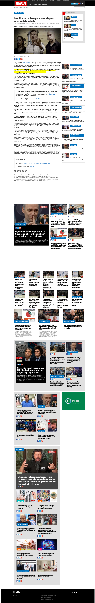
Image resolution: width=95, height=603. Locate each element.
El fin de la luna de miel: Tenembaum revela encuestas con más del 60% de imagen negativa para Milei (73, 159)
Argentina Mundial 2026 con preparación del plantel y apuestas (25, 554)
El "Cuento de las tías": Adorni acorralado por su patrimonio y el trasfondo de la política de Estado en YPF (74, 359)
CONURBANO (44, 4)
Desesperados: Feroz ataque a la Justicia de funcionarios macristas (73, 20)
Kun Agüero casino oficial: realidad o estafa (25, 436)
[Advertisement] (7, 32)
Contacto (15, 595)
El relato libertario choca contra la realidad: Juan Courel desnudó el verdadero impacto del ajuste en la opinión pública (72, 92)
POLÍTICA (29, 4)
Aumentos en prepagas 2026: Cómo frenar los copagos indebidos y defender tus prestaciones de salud (63, 282)
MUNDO (39, 4)
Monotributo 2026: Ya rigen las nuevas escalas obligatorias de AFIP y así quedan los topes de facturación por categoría (75, 222)
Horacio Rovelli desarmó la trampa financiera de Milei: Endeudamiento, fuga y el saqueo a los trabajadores (48, 303)
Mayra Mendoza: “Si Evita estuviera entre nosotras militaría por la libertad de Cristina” (72, 130)
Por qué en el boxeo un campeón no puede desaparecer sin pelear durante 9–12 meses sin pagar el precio (47, 506)
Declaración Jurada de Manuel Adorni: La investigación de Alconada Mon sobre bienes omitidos (73, 149)
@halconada (52, 94)
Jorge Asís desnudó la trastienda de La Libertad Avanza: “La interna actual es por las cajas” (73, 111)
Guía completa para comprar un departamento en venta (45, 576)
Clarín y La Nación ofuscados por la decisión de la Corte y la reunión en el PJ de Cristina (73, 29)
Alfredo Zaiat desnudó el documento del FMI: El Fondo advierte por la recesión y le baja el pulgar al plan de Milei (31, 370)
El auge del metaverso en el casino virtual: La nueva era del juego (46, 554)
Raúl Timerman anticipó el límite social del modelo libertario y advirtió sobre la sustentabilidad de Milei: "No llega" (73, 102)
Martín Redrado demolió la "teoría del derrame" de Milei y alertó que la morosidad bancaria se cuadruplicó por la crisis (75, 246)
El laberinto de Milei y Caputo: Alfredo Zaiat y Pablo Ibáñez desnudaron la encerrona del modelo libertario (63, 303)
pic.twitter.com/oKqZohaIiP (44, 163)
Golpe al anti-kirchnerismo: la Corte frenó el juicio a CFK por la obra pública (73, 38)
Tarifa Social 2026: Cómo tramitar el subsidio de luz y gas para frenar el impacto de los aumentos (20, 302)
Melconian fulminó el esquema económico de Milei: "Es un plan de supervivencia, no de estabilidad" (25, 412)
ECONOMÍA (35, 4)
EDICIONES (74, 3)
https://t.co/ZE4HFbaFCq (30, 163)
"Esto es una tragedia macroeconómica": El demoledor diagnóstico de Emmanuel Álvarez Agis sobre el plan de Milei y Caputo (34, 303)
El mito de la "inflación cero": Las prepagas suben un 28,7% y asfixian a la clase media (26, 506)
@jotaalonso (26, 62)
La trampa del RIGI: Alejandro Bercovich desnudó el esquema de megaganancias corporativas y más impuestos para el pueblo (57, 360)
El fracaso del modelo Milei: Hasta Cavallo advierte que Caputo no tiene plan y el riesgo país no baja (74, 384)
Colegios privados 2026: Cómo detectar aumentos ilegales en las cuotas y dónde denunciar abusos (34, 282)
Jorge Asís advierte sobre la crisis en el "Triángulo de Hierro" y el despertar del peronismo (26, 530)
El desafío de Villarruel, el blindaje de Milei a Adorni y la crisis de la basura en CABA (72, 140)
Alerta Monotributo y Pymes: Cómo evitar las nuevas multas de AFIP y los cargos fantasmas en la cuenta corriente (76, 283)
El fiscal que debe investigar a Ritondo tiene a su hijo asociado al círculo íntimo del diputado (26, 576)
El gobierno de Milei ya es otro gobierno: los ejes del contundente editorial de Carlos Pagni (73, 120)
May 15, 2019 (36, 99)
